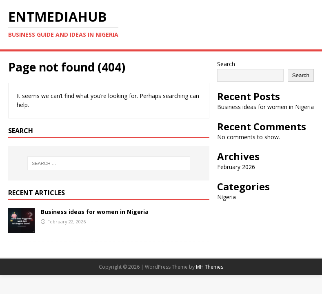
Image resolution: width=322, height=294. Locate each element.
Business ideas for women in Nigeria (95, 212)
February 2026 (236, 167)
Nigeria (226, 197)
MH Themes (209, 266)
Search (226, 64)
